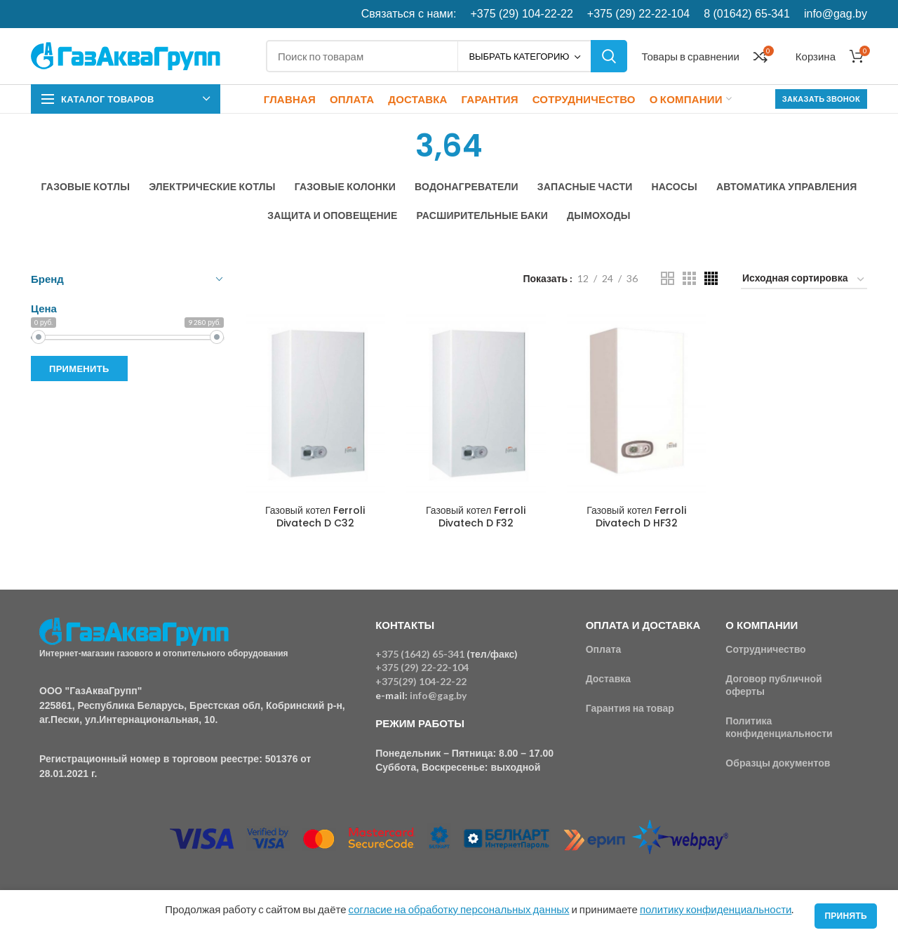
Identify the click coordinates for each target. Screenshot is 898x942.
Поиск (609, 56)
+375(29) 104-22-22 (421, 681)
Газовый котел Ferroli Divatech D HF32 (636, 516)
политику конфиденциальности (715, 909)
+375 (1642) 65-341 (419, 654)
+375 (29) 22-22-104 (638, 14)
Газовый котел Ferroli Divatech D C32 (315, 516)
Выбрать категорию (519, 56)
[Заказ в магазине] (804, 280)
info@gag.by (835, 14)
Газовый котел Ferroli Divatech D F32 (475, 516)
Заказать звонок (821, 98)
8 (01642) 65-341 (747, 14)
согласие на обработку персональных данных (459, 909)
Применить (79, 368)
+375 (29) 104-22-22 (522, 14)
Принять (845, 915)
